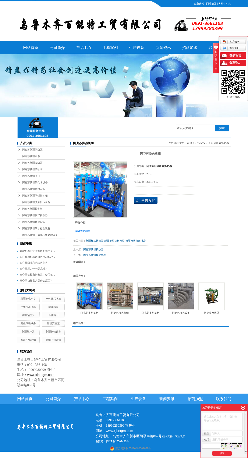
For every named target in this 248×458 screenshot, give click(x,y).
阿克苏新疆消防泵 (32, 149)
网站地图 (211, 3)
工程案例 (110, 48)
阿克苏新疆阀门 (31, 175)
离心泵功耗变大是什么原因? (36, 280)
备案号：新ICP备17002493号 (112, 441)
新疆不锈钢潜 (53, 339)
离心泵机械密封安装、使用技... (37, 274)
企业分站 (199, 3)
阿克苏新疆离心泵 (32, 169)
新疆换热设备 (53, 331)
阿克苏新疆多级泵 (32, 162)
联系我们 (223, 399)
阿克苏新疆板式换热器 (35, 215)
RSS (221, 3)
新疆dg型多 (28, 315)
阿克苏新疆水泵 (31, 156)
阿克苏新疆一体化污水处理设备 (40, 235)
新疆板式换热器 (220, 143)
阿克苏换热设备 (181, 312)
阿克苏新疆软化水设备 (35, 182)
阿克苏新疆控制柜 (32, 208)
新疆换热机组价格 (114, 240)
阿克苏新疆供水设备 (33, 189)
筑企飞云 (180, 436)
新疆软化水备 (28, 298)
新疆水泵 (53, 306)
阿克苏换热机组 (89, 312)
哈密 (142, 455)
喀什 (120, 455)
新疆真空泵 (53, 323)
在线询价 (145, 200)
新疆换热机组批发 (135, 240)
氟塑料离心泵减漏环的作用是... (37, 250)
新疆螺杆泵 (28, 331)
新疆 (159, 455)
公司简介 (57, 48)
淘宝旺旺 (231, 48)
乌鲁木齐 (151, 455)
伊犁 (164, 455)
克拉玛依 (179, 455)
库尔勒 (135, 455)
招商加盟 (189, 48)
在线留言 (235, 55)
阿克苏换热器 (211, 312)
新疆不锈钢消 (28, 339)
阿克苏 (127, 455)
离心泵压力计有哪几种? (33, 268)
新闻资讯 (163, 48)
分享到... (235, 62)
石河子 (113, 455)
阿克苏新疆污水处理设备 (36, 228)
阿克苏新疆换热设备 (33, 221)
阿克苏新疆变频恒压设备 (36, 202)
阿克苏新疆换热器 (93, 249)
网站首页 (30, 48)
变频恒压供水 (28, 306)
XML (228, 3)
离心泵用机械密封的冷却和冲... (37, 256)
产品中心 (83, 48)
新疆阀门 (53, 315)
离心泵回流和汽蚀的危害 (34, 262)
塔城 (170, 455)
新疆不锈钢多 (28, 323)
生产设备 (136, 48)
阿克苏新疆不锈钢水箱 (35, 195)
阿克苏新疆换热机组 (94, 254)
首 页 (190, 143)
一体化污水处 (53, 298)
